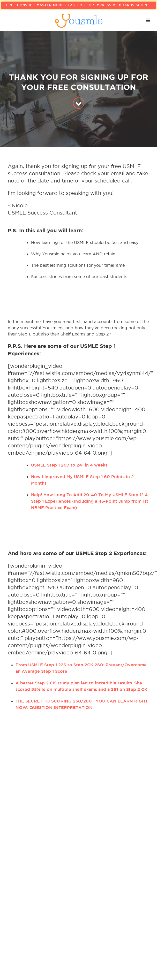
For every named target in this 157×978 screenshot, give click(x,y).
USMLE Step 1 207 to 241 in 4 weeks (69, 465)
